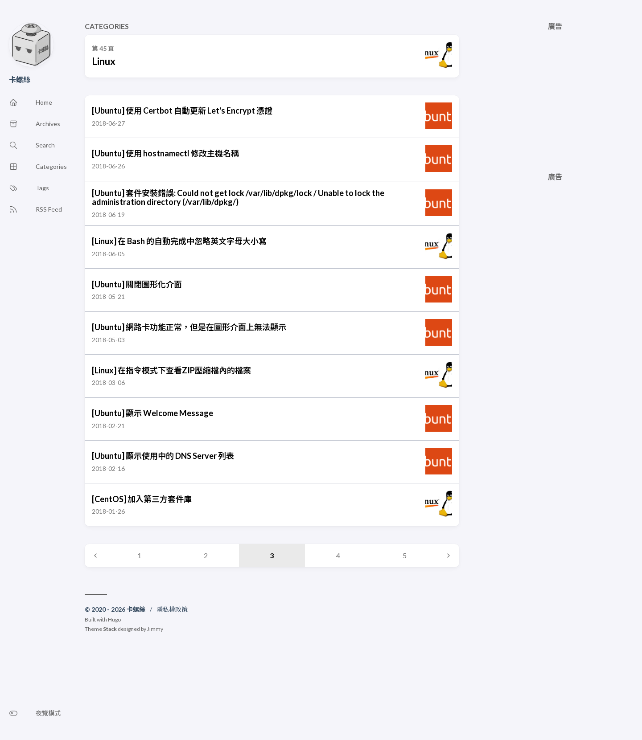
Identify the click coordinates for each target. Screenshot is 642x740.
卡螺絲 (19, 79)
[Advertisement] (555, 92)
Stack (110, 629)
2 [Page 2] (206, 555)
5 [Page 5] (405, 555)
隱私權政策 (172, 609)
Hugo (114, 619)
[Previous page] (95, 555)
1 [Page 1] (139, 555)
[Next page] (448, 555)
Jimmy (155, 629)
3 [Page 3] (272, 555)
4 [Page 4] (338, 555)
